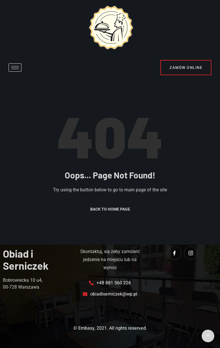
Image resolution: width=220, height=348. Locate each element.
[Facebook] (174, 253)
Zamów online (186, 67)
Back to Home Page (110, 209)
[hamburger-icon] (15, 67)
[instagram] (191, 253)
